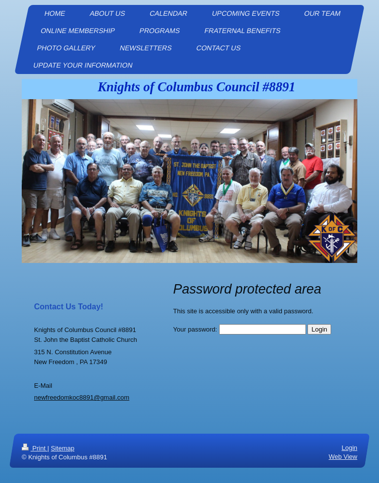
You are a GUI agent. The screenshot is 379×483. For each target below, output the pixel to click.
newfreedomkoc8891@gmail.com (81, 397)
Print (34, 448)
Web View (343, 456)
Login (349, 447)
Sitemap (63, 448)
